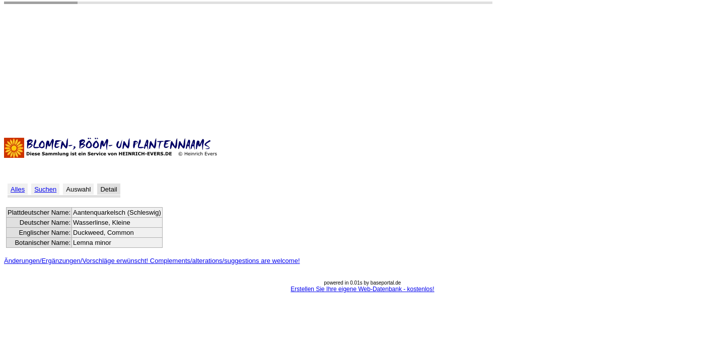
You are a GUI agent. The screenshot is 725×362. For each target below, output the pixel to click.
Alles (18, 189)
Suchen (45, 189)
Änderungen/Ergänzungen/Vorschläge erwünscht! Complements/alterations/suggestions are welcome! (152, 260)
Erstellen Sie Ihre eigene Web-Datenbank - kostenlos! (362, 289)
